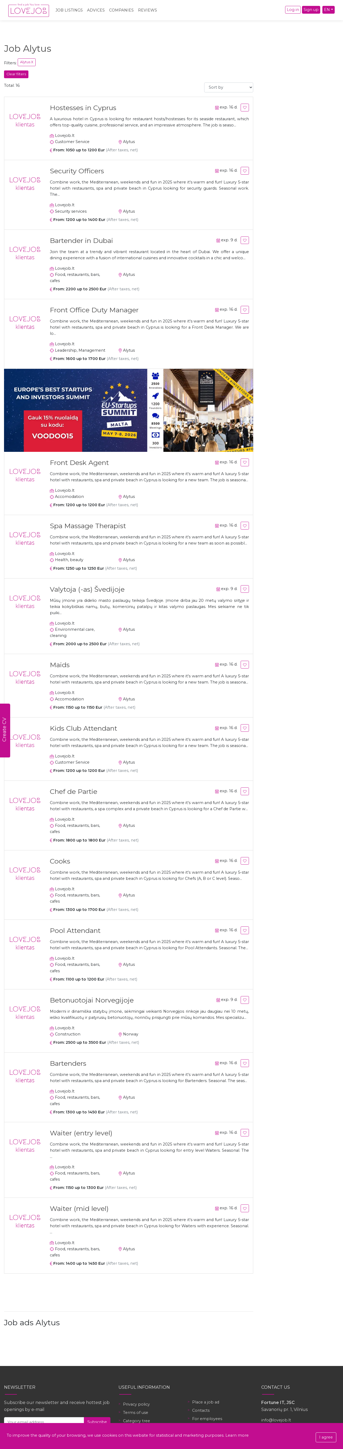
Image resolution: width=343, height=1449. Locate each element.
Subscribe (97, 1422)
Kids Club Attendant (83, 728)
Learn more (237, 1435)
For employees (207, 1418)
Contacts (201, 1410)
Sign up (311, 9)
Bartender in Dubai (81, 241)
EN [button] (327, 9)
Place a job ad (205, 1402)
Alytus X (26, 62)
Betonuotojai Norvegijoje (92, 1000)
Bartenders (68, 1063)
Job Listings (69, 10)
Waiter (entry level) (81, 1133)
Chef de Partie (73, 791)
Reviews (147, 10)
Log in (293, 9)
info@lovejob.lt (276, 1420)
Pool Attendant (75, 930)
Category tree (136, 1420)
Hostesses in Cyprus (83, 108)
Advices (96, 10)
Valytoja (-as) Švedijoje (87, 589)
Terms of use (135, 1412)
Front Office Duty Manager (94, 310)
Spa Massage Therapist (88, 526)
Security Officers (77, 171)
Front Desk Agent (79, 463)
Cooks (60, 861)
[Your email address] (44, 1422)
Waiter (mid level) (79, 1208)
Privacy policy (136, 1404)
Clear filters (16, 74)
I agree (326, 1437)
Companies (121, 10)
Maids (60, 665)
